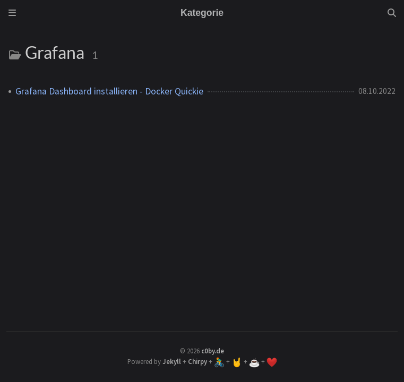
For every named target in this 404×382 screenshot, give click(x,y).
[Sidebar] (12, 13)
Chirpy (197, 361)
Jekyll (171, 361)
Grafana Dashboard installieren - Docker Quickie (109, 91)
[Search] (392, 13)
